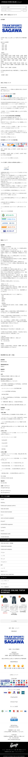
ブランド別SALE (5, 586)
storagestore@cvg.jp (5, 487)
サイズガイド (4, 583)
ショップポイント (5, 580)
